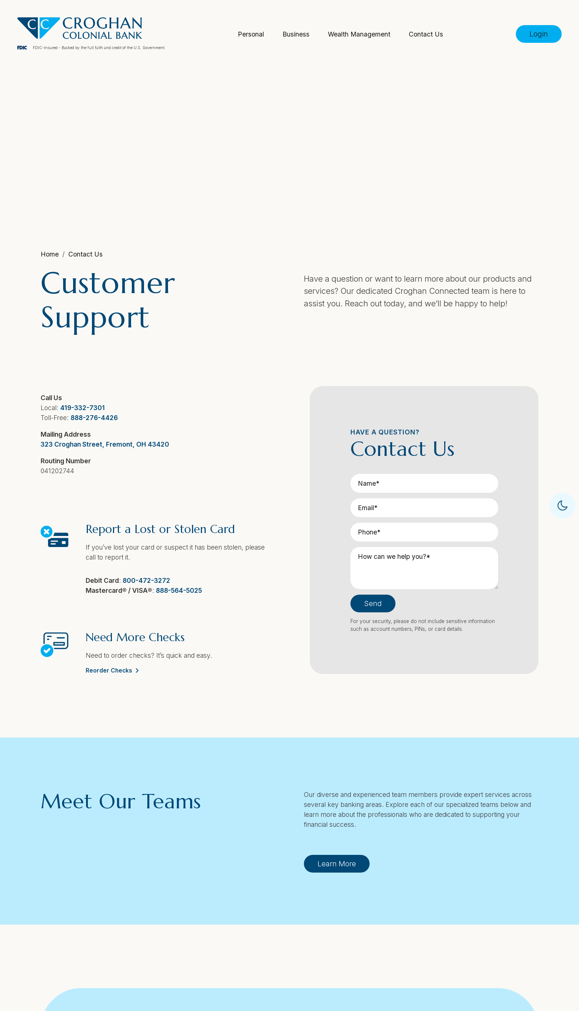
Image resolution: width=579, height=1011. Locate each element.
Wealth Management (359, 34)
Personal (251, 34)
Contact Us (426, 34)
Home (49, 254)
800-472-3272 (145, 579)
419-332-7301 (81, 406)
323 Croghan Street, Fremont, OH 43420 (104, 443)
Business (295, 34)
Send (373, 602)
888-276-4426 (93, 416)
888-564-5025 (178, 589)
